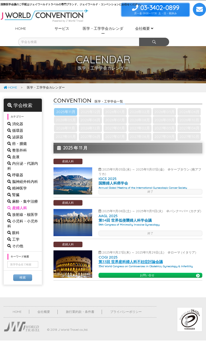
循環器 (15, 120)
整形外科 (17, 140)
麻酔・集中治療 (22, 191)
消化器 (15, 114)
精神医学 (17, 178)
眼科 (13, 223)
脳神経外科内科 (22, 171)
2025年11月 (65, 102)
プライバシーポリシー (126, 302)
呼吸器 (15, 165)
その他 (15, 236)
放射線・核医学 (22, 204)
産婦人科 (17, 198)
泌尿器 (15, 127)
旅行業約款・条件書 (80, 302)
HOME (10, 78)
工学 (13, 229)
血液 (13, 147)
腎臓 (13, 185)
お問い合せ (170, 266)
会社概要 (43, 302)
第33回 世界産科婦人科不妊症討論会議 (131, 252)
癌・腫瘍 (17, 134)
